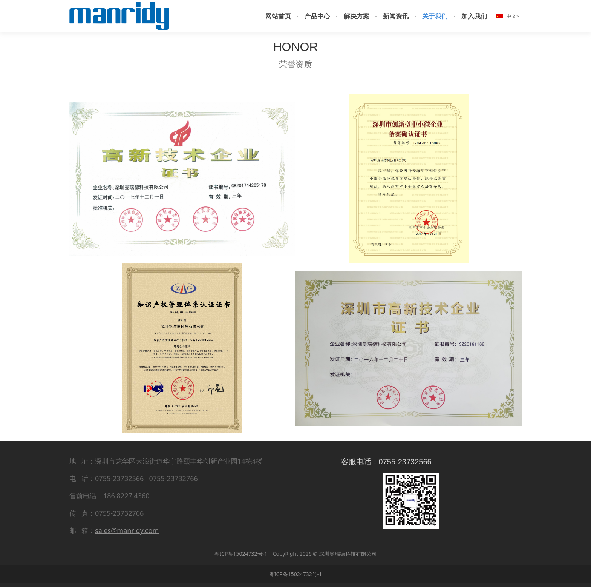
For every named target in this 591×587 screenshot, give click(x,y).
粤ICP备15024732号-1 (240, 553)
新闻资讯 (396, 16)
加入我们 (474, 16)
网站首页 (278, 16)
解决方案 (356, 16)
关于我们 (435, 16)
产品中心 (317, 16)
